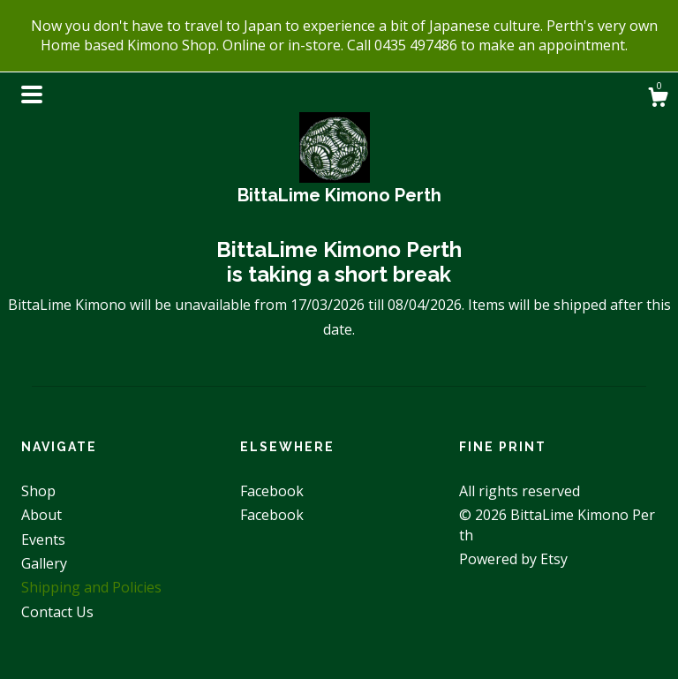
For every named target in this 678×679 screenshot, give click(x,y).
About (41, 514)
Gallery (44, 563)
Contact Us (57, 612)
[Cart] (657, 99)
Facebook (272, 491)
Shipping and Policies (91, 587)
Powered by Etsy (513, 559)
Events (43, 539)
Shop (38, 491)
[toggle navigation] (31, 94)
